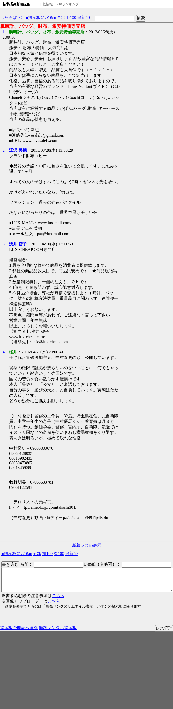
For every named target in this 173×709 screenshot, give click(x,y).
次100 (59, 553)
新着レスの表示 (86, 545)
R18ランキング (67, 4)
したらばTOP (12, 17)
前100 (47, 553)
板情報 (48, 4)
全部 (61, 17)
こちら (58, 595)
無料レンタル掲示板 (58, 627)
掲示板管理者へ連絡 (19, 627)
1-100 (71, 17)
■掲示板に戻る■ (40, 17)
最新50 (83, 17)
